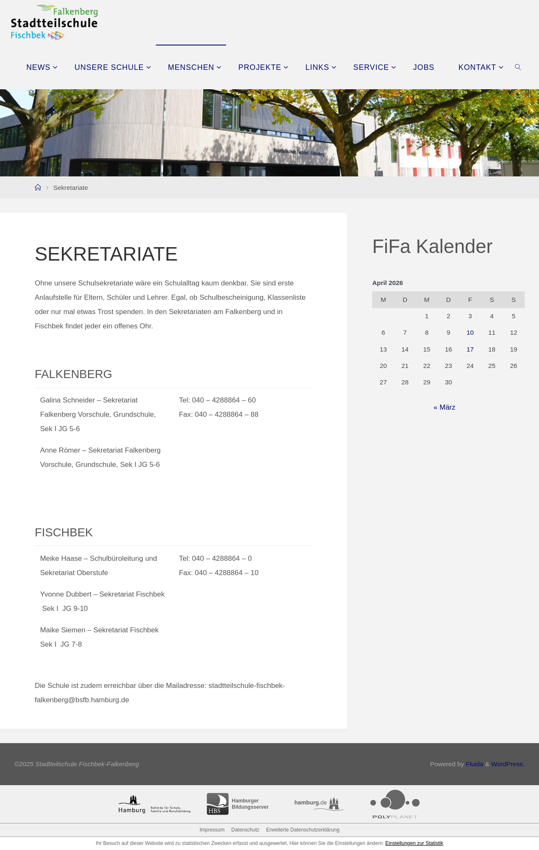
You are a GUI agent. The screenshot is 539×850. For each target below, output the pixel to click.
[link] (518, 67)
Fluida (473, 763)
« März (445, 407)
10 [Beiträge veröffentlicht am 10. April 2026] (470, 332)
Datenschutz (245, 830)
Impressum (212, 830)
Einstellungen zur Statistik (414, 843)
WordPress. (508, 763)
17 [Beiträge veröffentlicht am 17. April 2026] (470, 349)
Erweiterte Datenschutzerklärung (302, 830)
